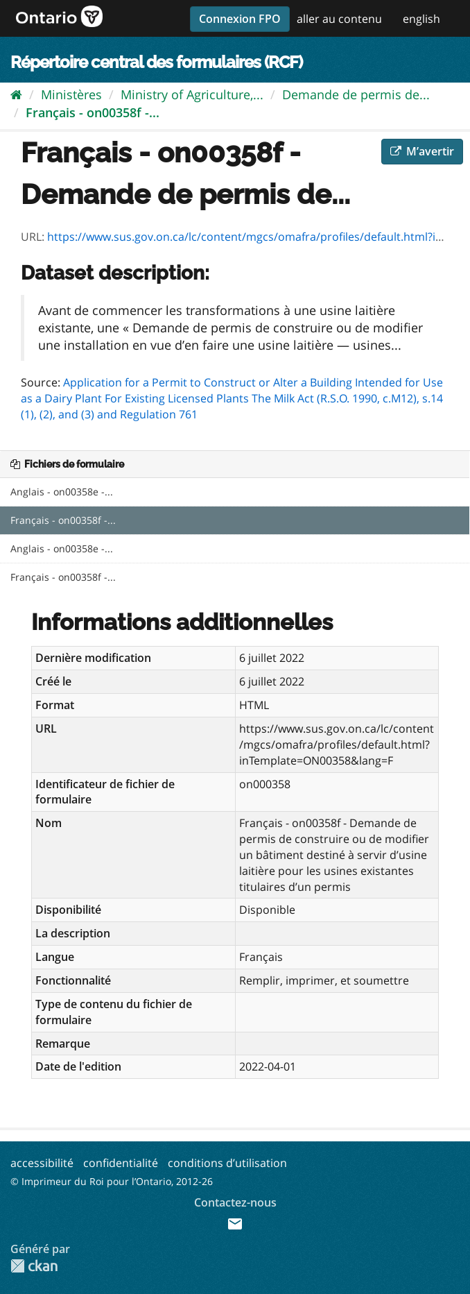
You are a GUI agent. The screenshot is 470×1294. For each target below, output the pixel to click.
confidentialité (120, 1162)
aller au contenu (339, 18)
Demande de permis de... (356, 94)
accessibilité (41, 1162)
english (421, 18)
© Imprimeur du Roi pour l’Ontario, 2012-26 (111, 1181)
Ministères (71, 94)
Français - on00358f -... (92, 112)
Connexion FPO (240, 18)
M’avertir (422, 151)
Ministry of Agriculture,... (192, 94)
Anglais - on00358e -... (61, 491)
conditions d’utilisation (227, 1162)
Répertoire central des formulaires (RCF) (156, 62)
